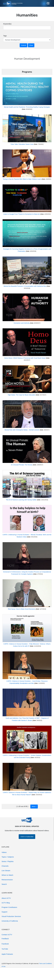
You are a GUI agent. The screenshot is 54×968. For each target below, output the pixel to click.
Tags (5, 36)
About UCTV (6, 898)
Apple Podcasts (7, 954)
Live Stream (6, 870)
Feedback (5, 938)
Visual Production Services (11, 916)
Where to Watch (7, 875)
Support (4, 912)
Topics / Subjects (8, 857)
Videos (4, 852)
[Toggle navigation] (48, 3)
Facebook (5, 944)
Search (4, 884)
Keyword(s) (7, 24)
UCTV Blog (6, 903)
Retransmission (7, 880)
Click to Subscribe (26, 837)
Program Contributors (9, 907)
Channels (5, 866)
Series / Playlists (8, 861)
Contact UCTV (7, 934)
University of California (10, 921)
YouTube (5, 949)
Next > (34, 806)
